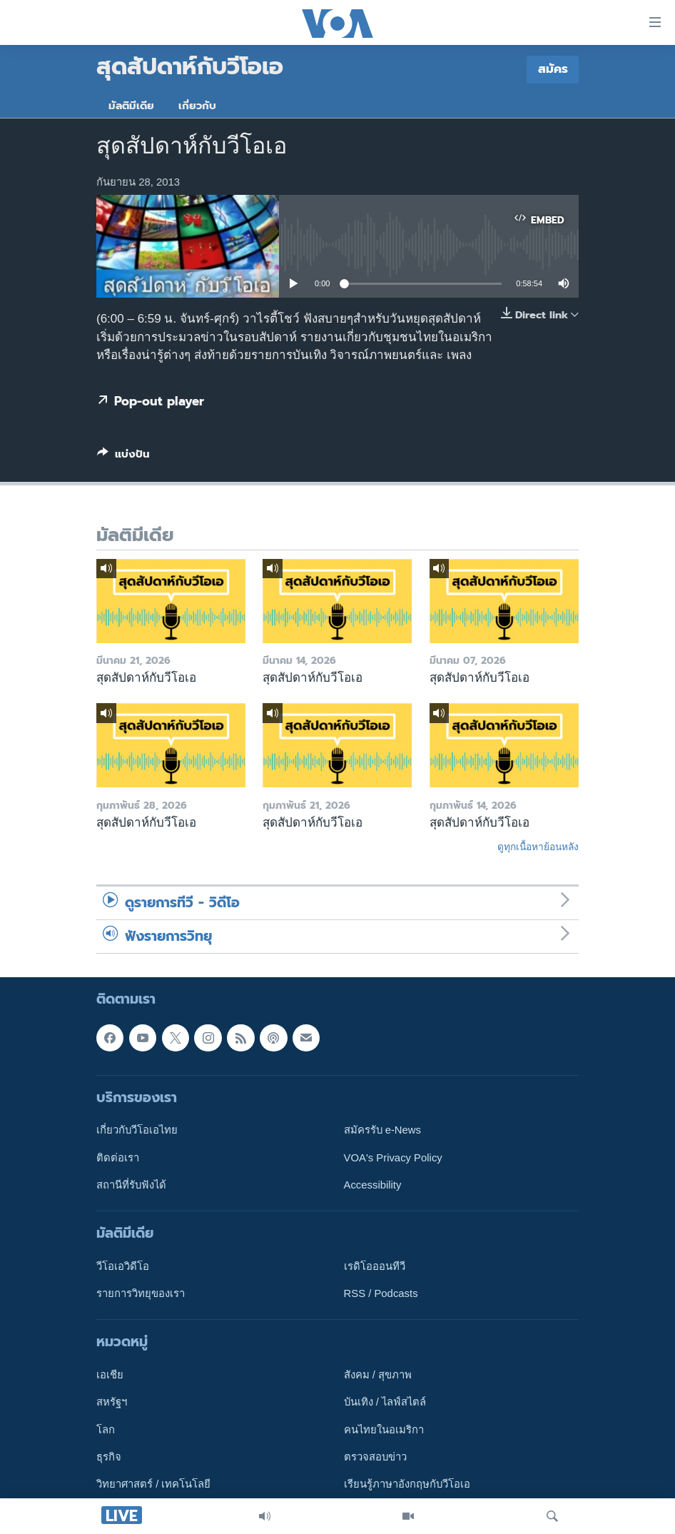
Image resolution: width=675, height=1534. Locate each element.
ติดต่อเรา (117, 1157)
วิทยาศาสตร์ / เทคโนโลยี (153, 1484)
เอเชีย (109, 1375)
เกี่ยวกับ (197, 105)
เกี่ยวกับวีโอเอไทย (137, 1130)
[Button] (123, 456)
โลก (105, 1429)
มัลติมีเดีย (131, 105)
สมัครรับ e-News (383, 1130)
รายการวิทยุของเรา (140, 1293)
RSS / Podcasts (381, 1293)
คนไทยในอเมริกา (384, 1429)
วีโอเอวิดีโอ (122, 1266)
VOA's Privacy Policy (393, 1157)
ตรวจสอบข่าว (375, 1457)
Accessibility (373, 1185)
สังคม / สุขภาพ (378, 1375)
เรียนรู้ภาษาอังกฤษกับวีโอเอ (407, 1484)
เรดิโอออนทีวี (374, 1266)
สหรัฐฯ (111, 1402)
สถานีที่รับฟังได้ (131, 1185)
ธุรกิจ (108, 1457)
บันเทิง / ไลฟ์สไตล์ (385, 1402)
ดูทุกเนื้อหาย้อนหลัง (538, 846)
